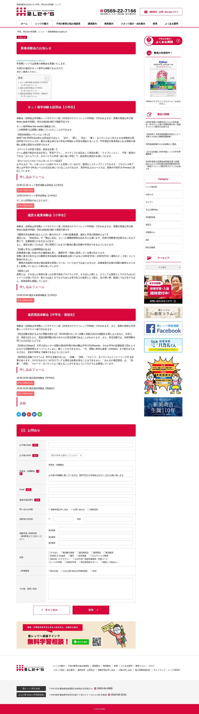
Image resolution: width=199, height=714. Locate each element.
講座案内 (92, 24)
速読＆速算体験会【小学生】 (31, 88)
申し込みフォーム (30, 85)
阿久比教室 (150, 247)
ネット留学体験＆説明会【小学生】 (34, 82)
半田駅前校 (150, 217)
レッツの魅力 (41, 24)
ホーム (24, 24)
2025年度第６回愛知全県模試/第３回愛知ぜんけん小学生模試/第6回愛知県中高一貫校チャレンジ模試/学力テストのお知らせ (163, 165)
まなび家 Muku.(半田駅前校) (31, 695)
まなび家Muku (152, 209)
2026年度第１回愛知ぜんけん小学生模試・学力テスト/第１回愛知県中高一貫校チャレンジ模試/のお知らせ (163, 124)
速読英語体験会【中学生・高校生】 (34, 94)
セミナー (149, 202)
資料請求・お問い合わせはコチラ (161, 12)
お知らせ (149, 194)
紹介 (148, 240)
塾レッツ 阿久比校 (31, 688)
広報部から (150, 232)
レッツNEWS (151, 187)
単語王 (148, 225)
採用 (155, 24)
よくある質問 (171, 24)
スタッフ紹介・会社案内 (133, 24)
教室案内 (108, 24)
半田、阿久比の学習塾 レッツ (30, 32)
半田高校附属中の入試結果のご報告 (161, 144)
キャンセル (51, 610)
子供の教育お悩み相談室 (68, 24)
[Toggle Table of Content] (45, 78)
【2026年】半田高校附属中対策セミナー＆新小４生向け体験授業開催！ (163, 135)
